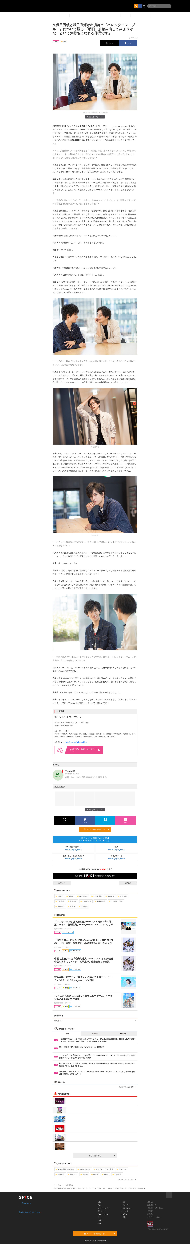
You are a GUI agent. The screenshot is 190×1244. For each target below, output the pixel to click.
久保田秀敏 (96, 896)
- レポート (125, 1211)
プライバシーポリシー (154, 1217)
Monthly (123, 1034)
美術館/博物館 (83, 1169)
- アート (99, 1217)
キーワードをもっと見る (127, 1179)
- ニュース (125, 1205)
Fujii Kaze (121, 1169)
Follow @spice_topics (73, 850)
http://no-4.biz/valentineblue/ (76, 742)
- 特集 (124, 1217)
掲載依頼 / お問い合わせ (155, 1208)
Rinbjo (105, 1174)
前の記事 (59, 883)
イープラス (57, 1185)
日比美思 (59, 901)
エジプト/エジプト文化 (103, 1169)
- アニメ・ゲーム (102, 1214)
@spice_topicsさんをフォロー (30, 1212)
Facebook (26, 1203)
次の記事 (130, 883)
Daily (67, 1034)
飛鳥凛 (69, 896)
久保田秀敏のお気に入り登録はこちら (84, 750)
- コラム (124, 1214)
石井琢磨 (116, 1174)
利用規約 (150, 1214)
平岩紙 (94, 1174)
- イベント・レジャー (104, 1208)
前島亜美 (109, 896)
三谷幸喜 (59, 1174)
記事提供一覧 (151, 1205)
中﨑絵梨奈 (100, 901)
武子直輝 (122, 896)
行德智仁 (72, 901)
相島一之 (72, 1174)
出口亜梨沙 (85, 901)
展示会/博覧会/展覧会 (64, 1169)
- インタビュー (126, 1208)
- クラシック (101, 1211)
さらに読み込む (102, 1156)
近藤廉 (71, 906)
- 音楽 (99, 1202)
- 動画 (124, 1202)
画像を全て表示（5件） (95, 117)
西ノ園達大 (82, 896)
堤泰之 (59, 896)
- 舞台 (99, 1205)
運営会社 (150, 1202)
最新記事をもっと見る (127, 1087)
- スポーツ (100, 1220)
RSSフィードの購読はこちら (96, 829)
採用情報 (150, 1211)
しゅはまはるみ (116, 901)
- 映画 (99, 1223)
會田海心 (59, 906)
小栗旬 (84, 1174)
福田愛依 (83, 906)
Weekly (95, 1034)
